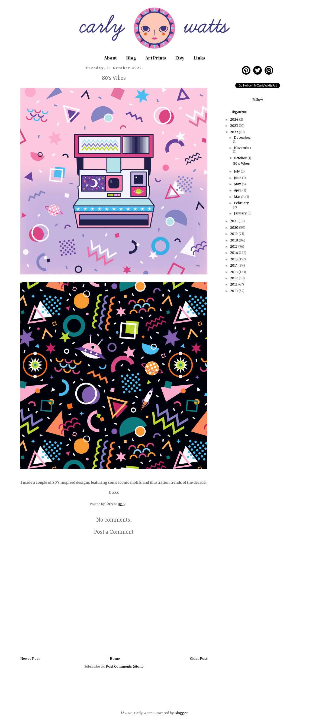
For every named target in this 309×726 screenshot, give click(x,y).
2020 (234, 228)
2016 (234, 253)
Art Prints (155, 58)
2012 (234, 278)
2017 (234, 246)
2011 (234, 284)
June (238, 178)
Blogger (181, 713)
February (241, 203)
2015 (234, 259)
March (239, 197)
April (238, 190)
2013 (234, 272)
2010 (234, 291)
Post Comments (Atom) (125, 666)
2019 (234, 234)
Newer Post (30, 659)
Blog (131, 58)
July (237, 171)
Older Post (198, 659)
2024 (234, 119)
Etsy (179, 58)
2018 (234, 240)
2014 (234, 265)
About (110, 58)
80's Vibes (241, 163)
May (238, 184)
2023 (234, 126)
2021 (234, 221)
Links (199, 58)
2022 (234, 132)
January (240, 213)
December (242, 137)
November (242, 148)
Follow (257, 100)
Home (115, 659)
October (240, 158)
